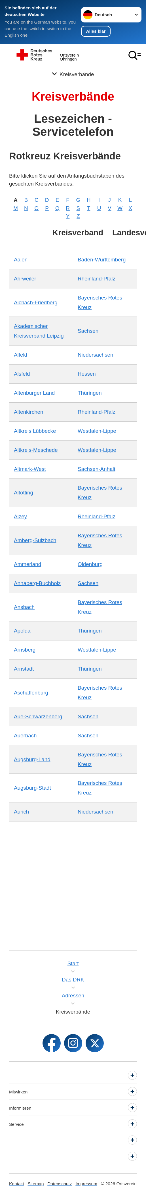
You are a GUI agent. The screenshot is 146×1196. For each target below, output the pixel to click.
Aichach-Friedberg (36, 302)
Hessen (87, 374)
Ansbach (24, 607)
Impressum (86, 1183)
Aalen (20, 260)
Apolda (22, 631)
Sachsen (88, 331)
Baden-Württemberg (102, 260)
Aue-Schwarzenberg (38, 716)
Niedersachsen (95, 355)
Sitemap (35, 1183)
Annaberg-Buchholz (37, 583)
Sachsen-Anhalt (96, 469)
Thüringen (90, 393)
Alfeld (20, 355)
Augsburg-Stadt (32, 788)
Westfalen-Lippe (97, 431)
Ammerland (27, 564)
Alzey (20, 516)
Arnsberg (24, 650)
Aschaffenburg (31, 693)
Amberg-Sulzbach (35, 540)
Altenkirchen (28, 412)
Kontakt (16, 1183)
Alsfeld (22, 374)
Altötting (23, 493)
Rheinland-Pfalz (96, 279)
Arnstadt (24, 669)
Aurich (21, 812)
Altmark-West (30, 469)
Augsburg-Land (32, 759)
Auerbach (25, 736)
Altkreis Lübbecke (35, 431)
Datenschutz (59, 1183)
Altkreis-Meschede (36, 450)
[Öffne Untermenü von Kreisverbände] (73, 74)
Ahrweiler (25, 279)
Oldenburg (90, 564)
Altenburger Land (34, 393)
